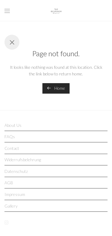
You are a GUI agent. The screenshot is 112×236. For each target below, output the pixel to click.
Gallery (11, 205)
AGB (8, 182)
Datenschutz (16, 171)
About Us (13, 125)
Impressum (14, 194)
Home (56, 88)
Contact (11, 148)
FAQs (9, 136)
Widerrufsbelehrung (22, 159)
